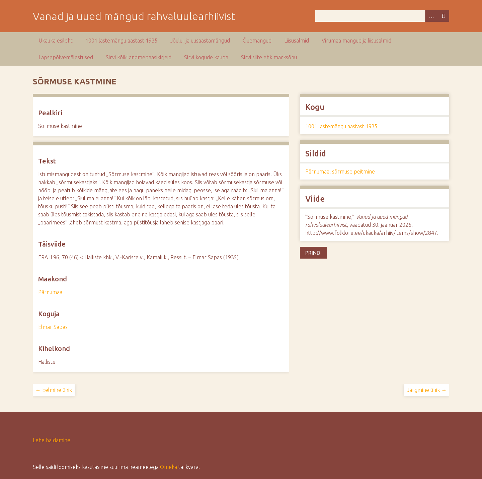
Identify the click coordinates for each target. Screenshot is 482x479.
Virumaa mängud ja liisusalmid (356, 41)
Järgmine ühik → (427, 390)
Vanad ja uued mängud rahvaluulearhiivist (134, 16)
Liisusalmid (296, 41)
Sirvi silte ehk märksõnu (269, 57)
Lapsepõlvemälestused (65, 57)
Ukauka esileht (55, 41)
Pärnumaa (50, 292)
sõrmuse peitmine (353, 171)
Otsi (443, 16)
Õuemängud (257, 41)
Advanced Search (431, 16)
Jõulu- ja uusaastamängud (200, 41)
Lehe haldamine (51, 440)
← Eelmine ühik (53, 390)
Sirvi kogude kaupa (206, 57)
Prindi (313, 253)
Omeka (168, 467)
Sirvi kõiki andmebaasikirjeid (138, 57)
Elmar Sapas (53, 327)
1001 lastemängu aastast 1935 (121, 41)
